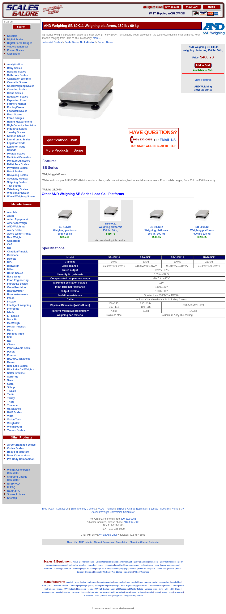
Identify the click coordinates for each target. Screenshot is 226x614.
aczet (77, 582)
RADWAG (76, 592)
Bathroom (153, 562)
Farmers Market (16, 103)
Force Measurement (170, 565)
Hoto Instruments (17, 294)
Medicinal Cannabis (19, 157)
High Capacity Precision (21, 125)
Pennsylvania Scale (18, 348)
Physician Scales (17, 167)
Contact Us (62, 508)
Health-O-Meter (171, 586)
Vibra (10, 416)
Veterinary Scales (17, 189)
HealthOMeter (15, 290)
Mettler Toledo (136, 589)
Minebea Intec (15, 333)
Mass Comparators (18, 455)
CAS (9, 244)
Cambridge (13, 240)
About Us (72, 542)
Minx (10, 330)
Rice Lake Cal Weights (20, 369)
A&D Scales (119, 582)
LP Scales (13, 315)
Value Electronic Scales (83, 562)
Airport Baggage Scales (21, 444)
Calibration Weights (19, 78)
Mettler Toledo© (16, 326)
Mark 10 (12, 319)
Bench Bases (105, 42)
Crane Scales (15, 93)
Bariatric (144, 562)
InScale (72, 589)
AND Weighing (16, 226)
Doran (104, 586)
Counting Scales (17, 89)
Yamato (140, 596)
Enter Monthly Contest (83, 508)
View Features (203, 79)
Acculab (12, 212)
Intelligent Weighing (19, 305)
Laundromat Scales (18, 139)
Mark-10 (114, 589)
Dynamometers (132, 565)
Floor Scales (14, 114)
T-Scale (11, 391)
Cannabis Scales (17, 82)
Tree (171, 592)
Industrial (48, 569)
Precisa (11, 355)
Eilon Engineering (18, 280)
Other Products (21, 437)
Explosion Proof (16, 100)
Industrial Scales (17, 128)
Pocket (171, 569)
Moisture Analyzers (18, 160)
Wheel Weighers (142, 572)
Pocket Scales (15, 50)
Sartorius (12, 376)
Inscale (11, 301)
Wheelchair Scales (18, 192)
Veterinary (128, 572)
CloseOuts (13, 53)
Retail (178, 569)
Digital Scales (15, 39)
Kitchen (76, 569)
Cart (51, 508)
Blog (44, 508)
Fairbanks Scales (17, 283)
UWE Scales (14, 412)
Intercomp (13, 308)
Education (109, 565)
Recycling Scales (17, 175)
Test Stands (14, 185)
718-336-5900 (131, 522)
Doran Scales (15, 273)
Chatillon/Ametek (17, 251)
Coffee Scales (15, 448)
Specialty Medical (17, 178)
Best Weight (14, 237)
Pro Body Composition (20, 459)
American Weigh (17, 223)
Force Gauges (15, 118)
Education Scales (17, 96)
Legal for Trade (16, 143)
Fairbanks (142, 586)
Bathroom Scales (17, 75)
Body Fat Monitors (18, 451)
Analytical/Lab (15, 64)
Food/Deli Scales (17, 111)
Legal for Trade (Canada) (107, 569)
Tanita (10, 394)
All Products (86, 542)
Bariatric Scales (16, 71)
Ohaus (11, 344)
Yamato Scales (16, 430)
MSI (9, 337)
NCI (9, 340)
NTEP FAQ (13, 483)
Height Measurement (19, 121)
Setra (10, 383)
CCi (9, 248)
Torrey (11, 398)
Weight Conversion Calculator (118, 512)
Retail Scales (15, 171)
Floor (157, 565)
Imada (10, 298)
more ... (97, 38)
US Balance (14, 408)
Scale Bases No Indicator (80, 42)
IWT (66, 589)
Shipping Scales (17, 182)
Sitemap (12, 497)
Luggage (124, 569)
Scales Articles (16, 494)
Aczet (10, 215)
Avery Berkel (14, 230)
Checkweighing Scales (20, 86)
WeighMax (13, 423)
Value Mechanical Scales (107, 562)
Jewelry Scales (16, 132)
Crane (100, 565)
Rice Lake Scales (17, 365)
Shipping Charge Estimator (132, 508)
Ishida (10, 312)
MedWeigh (13, 323)
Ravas (10, 362)
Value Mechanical (17, 46)
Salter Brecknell (16, 373)
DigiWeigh (13, 265)
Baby (136, 562)
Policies (110, 508)
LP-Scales (104, 589)
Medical (132, 569)
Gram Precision (16, 287)
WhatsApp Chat (108, 534)
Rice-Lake (93, 592)
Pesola (11, 351)
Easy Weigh (14, 276)
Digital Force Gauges (19, 43)
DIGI (9, 262)
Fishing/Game (15, 107)
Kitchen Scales (16, 136)
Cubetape (13, 255)
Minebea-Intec (151, 589)
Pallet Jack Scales (18, 164)
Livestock (66, 569)
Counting (92, 565)
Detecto (11, 258)
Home (175, 508)
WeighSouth (14, 426)
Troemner (13, 405)
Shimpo (11, 387)
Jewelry (57, 569)
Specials (12, 35)
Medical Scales (16, 153)
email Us (168, 140)
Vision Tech (14, 419)
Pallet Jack (162, 569)
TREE (10, 401)
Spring (80, 572)
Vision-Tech (106, 596)
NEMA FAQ (13, 490)
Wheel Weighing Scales (21, 196)
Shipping (89, 572)
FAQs (101, 508)
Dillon (10, 269)
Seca (10, 380)
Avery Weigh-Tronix (19, 233)
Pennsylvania (48, 592)
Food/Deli (119, 565)
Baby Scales (14, 68)
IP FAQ (11, 487)
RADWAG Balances (18, 358)
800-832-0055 (128, 518)
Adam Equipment (17, 219)
